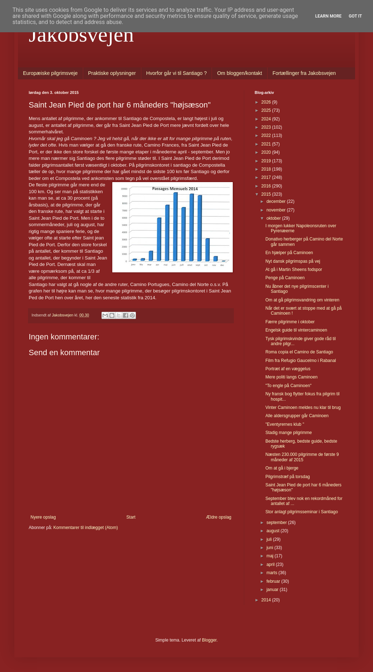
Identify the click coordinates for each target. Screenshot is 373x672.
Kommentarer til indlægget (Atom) (85, 527)
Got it (355, 16)
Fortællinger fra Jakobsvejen (304, 73)
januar (273, 589)
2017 (266, 177)
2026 (266, 102)
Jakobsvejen (81, 34)
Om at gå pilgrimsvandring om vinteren (302, 299)
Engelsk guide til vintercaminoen (296, 330)
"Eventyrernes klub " (284, 424)
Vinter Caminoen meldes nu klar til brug (303, 407)
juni (270, 547)
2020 (266, 152)
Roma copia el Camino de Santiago (299, 351)
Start (130, 517)
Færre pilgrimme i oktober (290, 321)
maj (270, 555)
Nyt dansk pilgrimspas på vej (292, 261)
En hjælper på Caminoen (289, 252)
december (276, 201)
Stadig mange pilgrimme (288, 432)
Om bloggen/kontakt (239, 73)
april (271, 564)
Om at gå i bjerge (281, 468)
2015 (266, 194)
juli (269, 539)
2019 (266, 160)
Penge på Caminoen (284, 277)
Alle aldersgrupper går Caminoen (297, 415)
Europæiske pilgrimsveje (50, 73)
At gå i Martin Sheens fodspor (293, 269)
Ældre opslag (218, 517)
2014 (266, 599)
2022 (266, 135)
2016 (266, 186)
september (277, 522)
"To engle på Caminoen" (288, 385)
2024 (266, 118)
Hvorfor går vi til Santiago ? (176, 73)
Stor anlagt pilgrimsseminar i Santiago (301, 511)
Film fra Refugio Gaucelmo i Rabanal (300, 360)
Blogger (209, 640)
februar (273, 581)
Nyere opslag (43, 517)
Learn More (328, 16)
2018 (266, 169)
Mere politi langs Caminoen (291, 377)
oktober (274, 218)
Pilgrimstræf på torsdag (287, 476)
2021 (266, 144)
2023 (266, 127)
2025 (266, 110)
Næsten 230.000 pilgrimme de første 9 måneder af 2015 (302, 457)
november (276, 210)
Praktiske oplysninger (112, 73)
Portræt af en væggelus (287, 368)
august (273, 530)
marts (272, 572)
